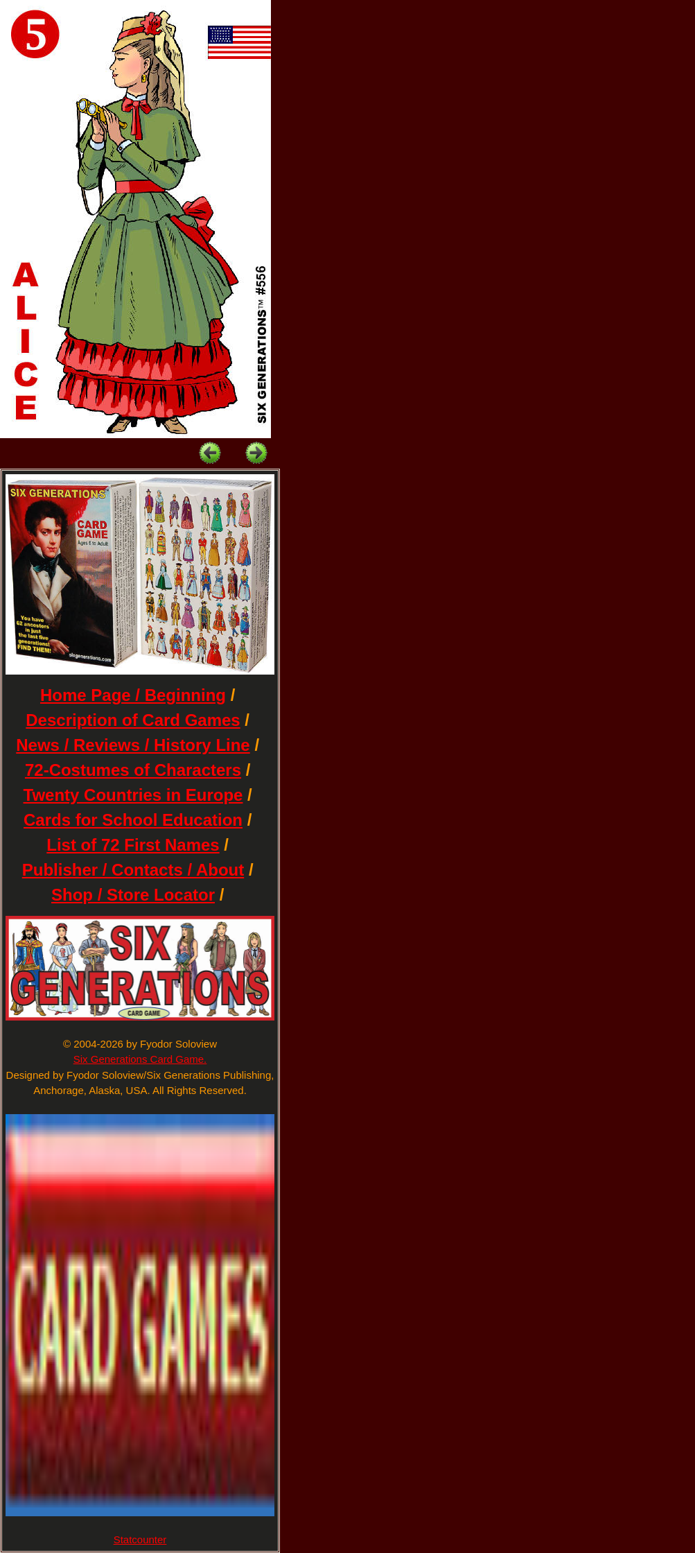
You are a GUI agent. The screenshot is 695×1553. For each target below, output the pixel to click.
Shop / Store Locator (133, 894)
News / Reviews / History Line (132, 745)
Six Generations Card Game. (140, 1059)
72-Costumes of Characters (133, 770)
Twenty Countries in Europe (133, 795)
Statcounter (140, 1539)
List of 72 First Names (132, 844)
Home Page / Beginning (133, 695)
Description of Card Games (133, 720)
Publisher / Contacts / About (133, 869)
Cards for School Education (133, 819)
